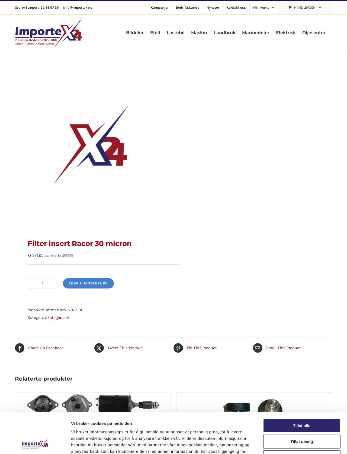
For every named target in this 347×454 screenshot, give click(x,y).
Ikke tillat (301, 419)
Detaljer (288, 443)
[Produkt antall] (42, 283)
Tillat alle (301, 387)
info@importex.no (77, 7)
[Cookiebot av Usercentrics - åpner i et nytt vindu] (35, 443)
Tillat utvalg (301, 403)
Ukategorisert (57, 317)
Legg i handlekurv (88, 283)
